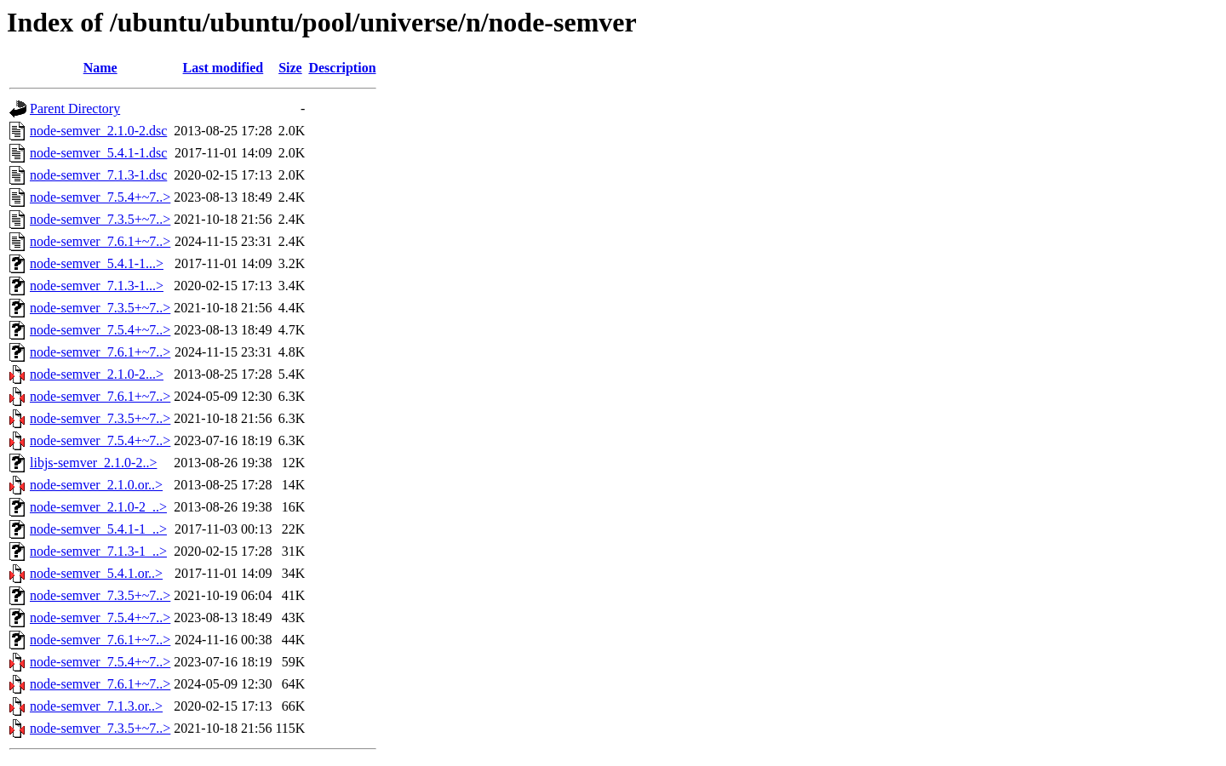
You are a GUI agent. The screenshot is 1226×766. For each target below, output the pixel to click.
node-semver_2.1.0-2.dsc (98, 130)
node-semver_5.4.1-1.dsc (98, 153)
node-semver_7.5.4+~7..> (100, 197)
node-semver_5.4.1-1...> (96, 263)
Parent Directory (75, 108)
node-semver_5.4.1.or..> (96, 573)
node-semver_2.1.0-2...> (96, 374)
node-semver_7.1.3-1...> (96, 285)
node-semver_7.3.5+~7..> (100, 219)
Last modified (223, 67)
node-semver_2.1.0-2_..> (98, 507)
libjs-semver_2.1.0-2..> (93, 462)
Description (341, 67)
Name (100, 67)
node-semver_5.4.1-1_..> (98, 529)
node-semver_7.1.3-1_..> (98, 551)
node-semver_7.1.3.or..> (96, 706)
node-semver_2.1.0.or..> (96, 484)
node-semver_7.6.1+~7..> (100, 241)
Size (290, 67)
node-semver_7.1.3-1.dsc (98, 175)
